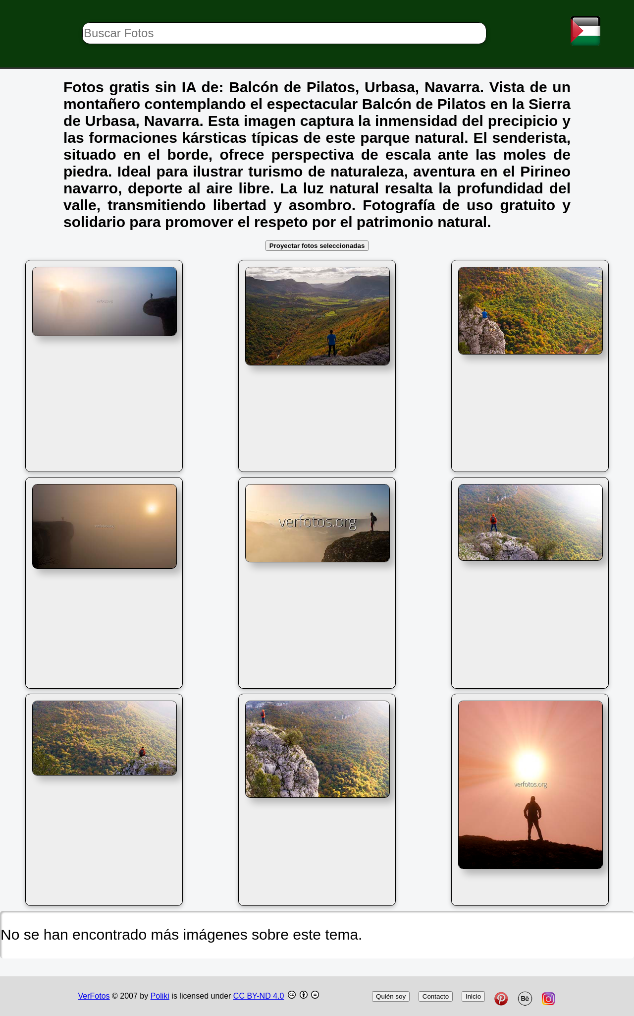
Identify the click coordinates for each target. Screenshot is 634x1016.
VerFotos (94, 996)
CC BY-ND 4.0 (258, 996)
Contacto (436, 996)
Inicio (473, 996)
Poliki (160, 996)
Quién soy (391, 996)
